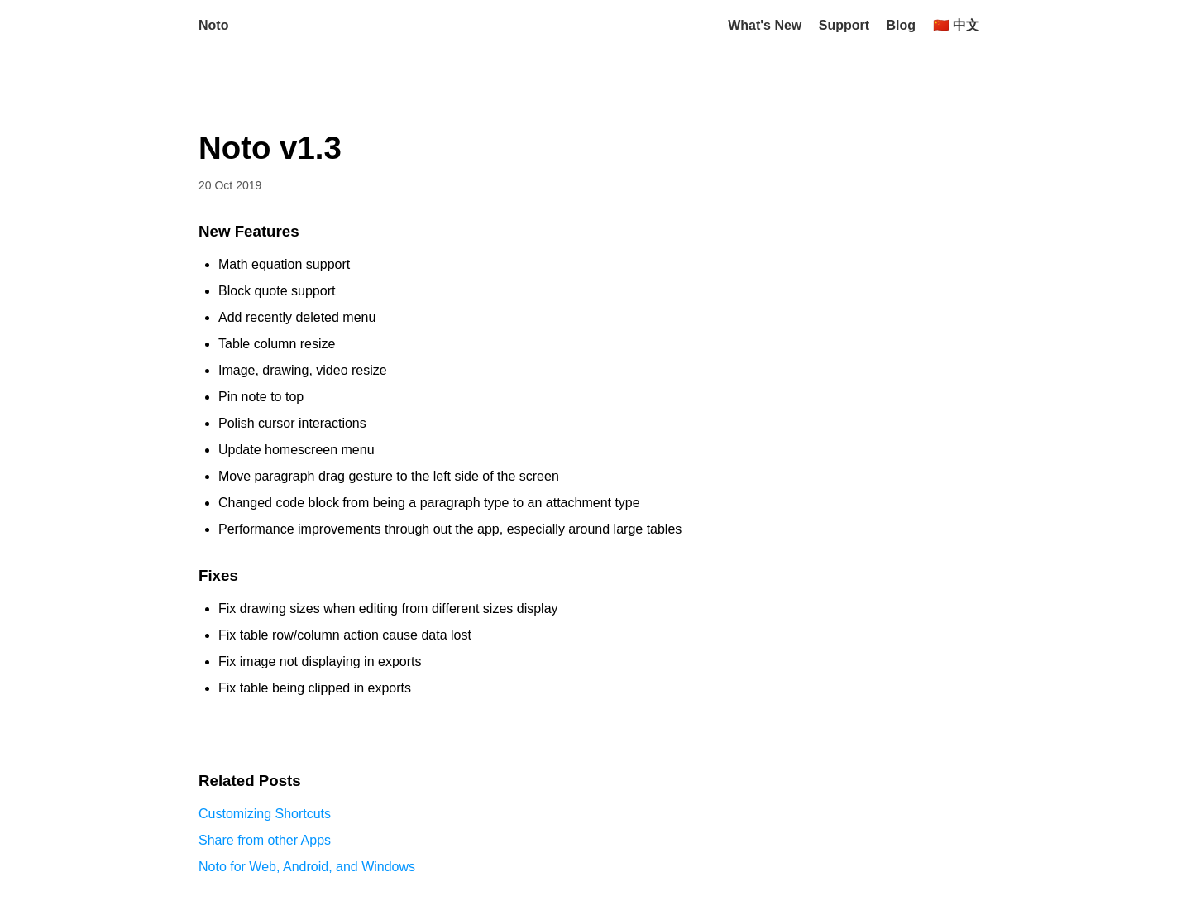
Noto (213, 25)
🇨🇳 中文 (956, 25)
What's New (764, 25)
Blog (901, 25)
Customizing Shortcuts (264, 814)
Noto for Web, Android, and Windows (306, 867)
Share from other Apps (264, 840)
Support (844, 25)
